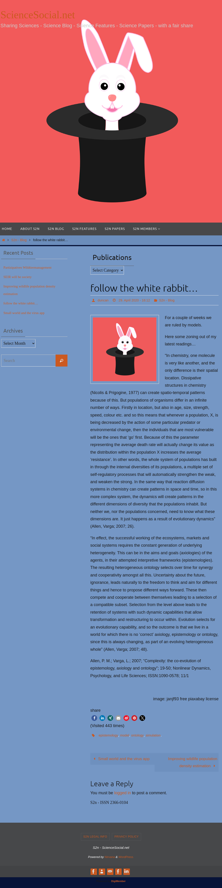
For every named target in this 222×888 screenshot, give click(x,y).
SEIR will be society (20, 276)
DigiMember (118, 881)
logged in (122, 793)
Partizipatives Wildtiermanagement (32, 267)
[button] (94, 718)
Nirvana (109, 857)
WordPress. (126, 857)
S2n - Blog (19, 240)
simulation (158, 735)
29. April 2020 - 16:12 (137, 300)
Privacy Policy (126, 837)
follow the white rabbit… (24, 303)
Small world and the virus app (122, 759)
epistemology (109, 735)
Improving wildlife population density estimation (191, 763)
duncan (104, 300)
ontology (140, 735)
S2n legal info (95, 837)
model (127, 735)
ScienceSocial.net (37, 15)
